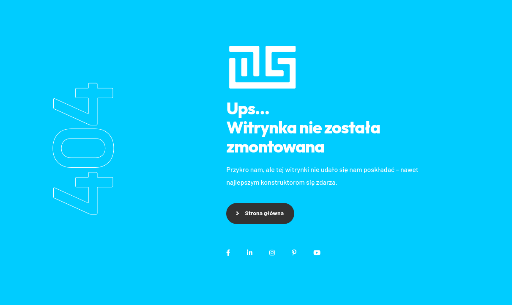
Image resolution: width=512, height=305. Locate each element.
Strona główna (264, 212)
